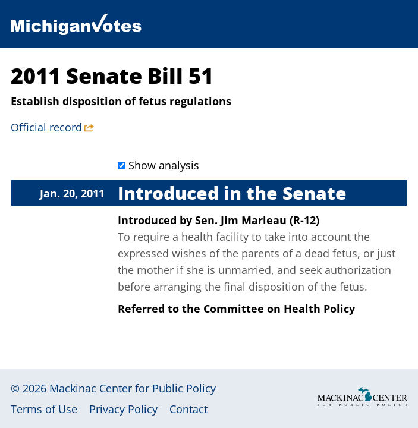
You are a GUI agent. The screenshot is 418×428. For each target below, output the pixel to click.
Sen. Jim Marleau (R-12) (257, 220)
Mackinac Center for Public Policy (132, 388)
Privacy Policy (123, 409)
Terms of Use (44, 409)
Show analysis (163, 165)
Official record (46, 127)
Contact (188, 409)
